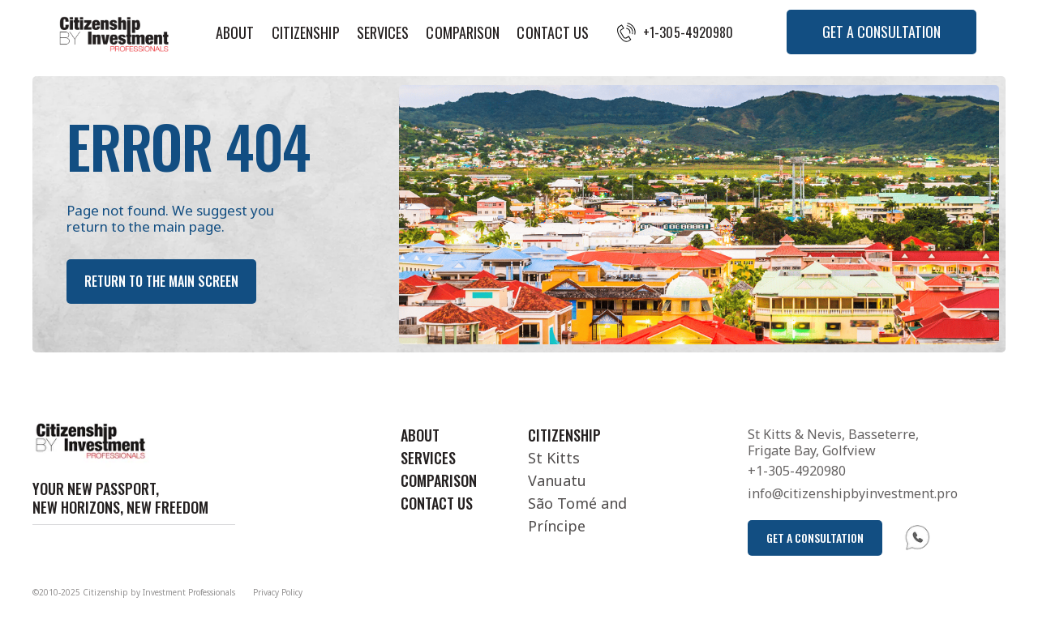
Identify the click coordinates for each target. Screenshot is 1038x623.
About (235, 32)
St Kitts (554, 457)
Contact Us (553, 32)
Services (383, 32)
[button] (881, 32)
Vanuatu (557, 480)
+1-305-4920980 (688, 32)
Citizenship (306, 32)
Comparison (463, 32)
